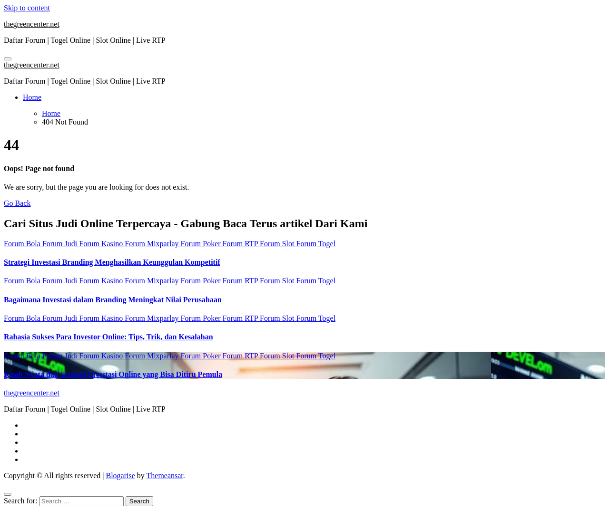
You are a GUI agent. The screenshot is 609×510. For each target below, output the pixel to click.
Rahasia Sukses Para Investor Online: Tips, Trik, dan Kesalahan (108, 337)
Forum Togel (316, 244)
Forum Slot (278, 244)
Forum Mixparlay (152, 244)
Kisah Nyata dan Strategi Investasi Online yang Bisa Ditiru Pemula (113, 374)
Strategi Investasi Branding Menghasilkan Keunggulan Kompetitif (112, 262)
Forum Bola (23, 244)
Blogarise (120, 476)
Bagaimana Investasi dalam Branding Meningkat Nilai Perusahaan (113, 300)
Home (32, 97)
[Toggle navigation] (7, 59)
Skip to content (27, 8)
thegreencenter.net (31, 24)
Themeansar (165, 476)
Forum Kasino (102, 244)
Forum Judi (60, 244)
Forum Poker (202, 244)
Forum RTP (241, 244)
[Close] (7, 494)
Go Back (17, 203)
